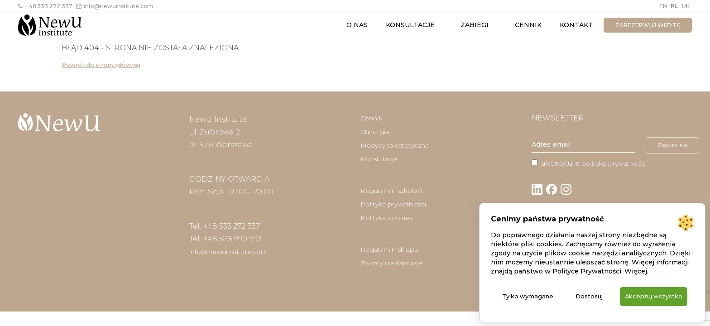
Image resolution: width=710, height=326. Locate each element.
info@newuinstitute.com (114, 6)
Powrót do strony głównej (101, 65)
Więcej (635, 261)
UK (686, 6)
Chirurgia (374, 132)
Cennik (528, 25)
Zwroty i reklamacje (391, 263)
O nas (357, 25)
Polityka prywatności (393, 204)
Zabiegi (475, 25)
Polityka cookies (386, 218)
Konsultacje (410, 25)
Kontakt (576, 25)
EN (663, 6)
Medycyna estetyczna (394, 145)
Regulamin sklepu (389, 249)
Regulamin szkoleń (391, 191)
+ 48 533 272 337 (45, 6)
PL (674, 6)
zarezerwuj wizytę (647, 25)
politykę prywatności (614, 163)
